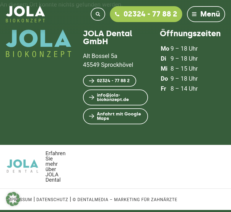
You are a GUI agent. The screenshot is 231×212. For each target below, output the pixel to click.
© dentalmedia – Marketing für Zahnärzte (125, 199)
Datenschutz (52, 199)
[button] (13, 199)
